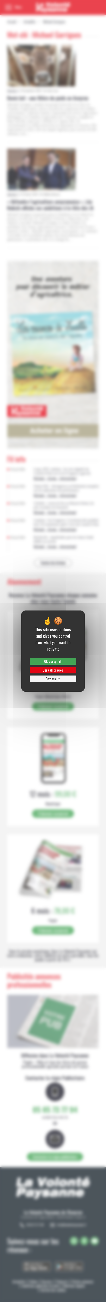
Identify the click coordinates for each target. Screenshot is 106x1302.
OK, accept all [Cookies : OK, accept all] (53, 661)
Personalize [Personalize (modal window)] (53, 678)
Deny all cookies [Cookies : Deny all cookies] (53, 670)
